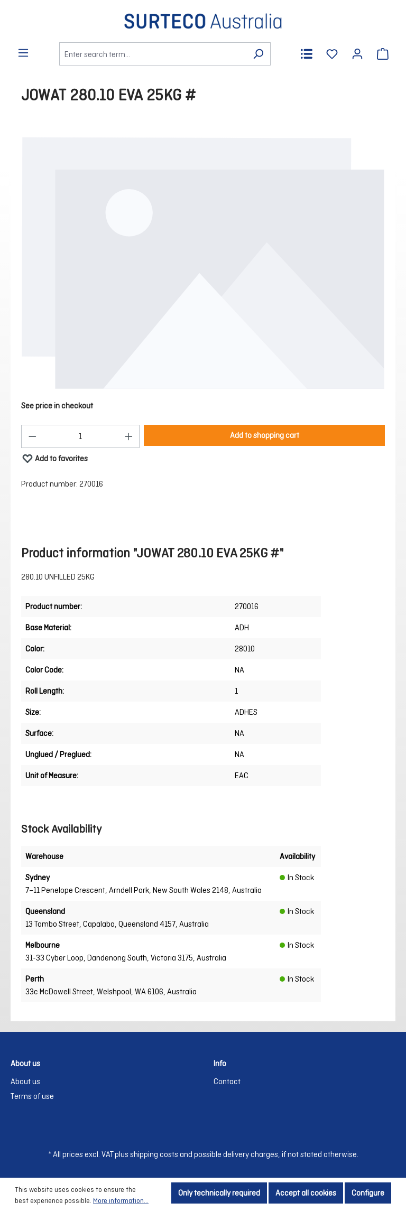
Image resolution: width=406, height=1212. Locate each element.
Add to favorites (55, 456)
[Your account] (357, 53)
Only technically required (219, 1192)
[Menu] (23, 52)
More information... (121, 1201)
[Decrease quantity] (32, 436)
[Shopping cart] (382, 53)
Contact (227, 1081)
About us (25, 1081)
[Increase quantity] (129, 436)
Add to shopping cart (264, 435)
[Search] (258, 54)
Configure (368, 1192)
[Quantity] (80, 436)
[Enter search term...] (152, 54)
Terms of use (32, 1096)
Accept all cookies (305, 1192)
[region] (203, 263)
